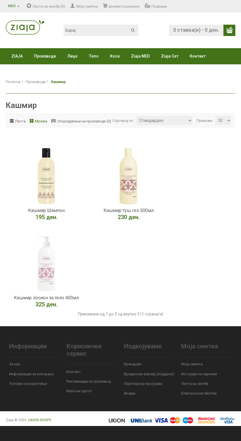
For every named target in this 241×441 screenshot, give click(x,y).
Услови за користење (28, 383)
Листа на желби (194, 383)
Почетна (13, 82)
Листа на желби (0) (49, 6)
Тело (94, 56)
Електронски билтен (199, 393)
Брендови (132, 364)
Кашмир (58, 82)
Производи (45, 56)
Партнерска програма (143, 383)
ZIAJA (17, 56)
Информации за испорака (31, 374)
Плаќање (159, 6)
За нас (14, 364)
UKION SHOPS (39, 420)
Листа (20, 121)
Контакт (198, 56)
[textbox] (101, 30)
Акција (129, 393)
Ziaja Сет (169, 56)
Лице (72, 56)
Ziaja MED (140, 56)
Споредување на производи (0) (84, 121)
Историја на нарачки (199, 374)
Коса (115, 56)
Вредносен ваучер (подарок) (149, 374)
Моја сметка (87, 6)
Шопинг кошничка (124, 6)
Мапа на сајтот (79, 391)
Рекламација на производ (88, 381)
